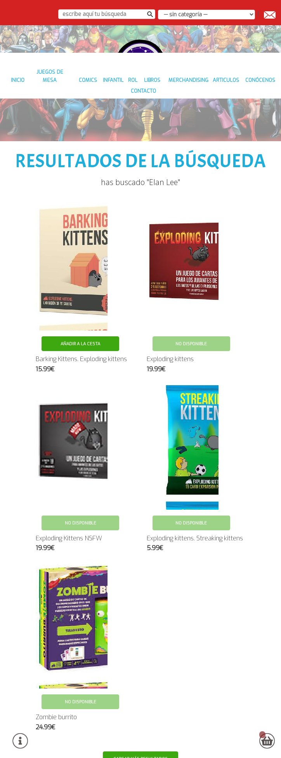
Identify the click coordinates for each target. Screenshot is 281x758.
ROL (151, 105)
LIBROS (173, 105)
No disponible (191, 326)
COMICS (99, 105)
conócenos (124, 116)
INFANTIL (127, 105)
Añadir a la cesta (80, 326)
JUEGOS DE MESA (59, 105)
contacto (160, 116)
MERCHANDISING (210, 105)
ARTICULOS (252, 105)
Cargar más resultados (141, 741)
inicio (22, 105)
